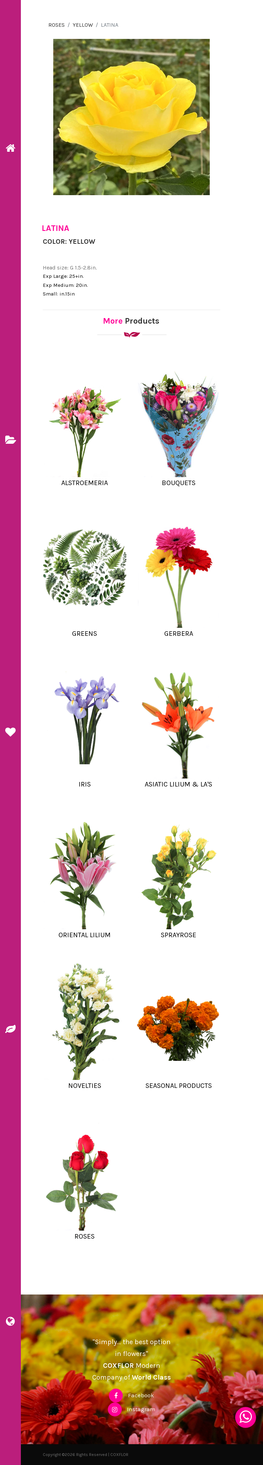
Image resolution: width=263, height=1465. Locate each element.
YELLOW (83, 25)
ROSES (56, 25)
